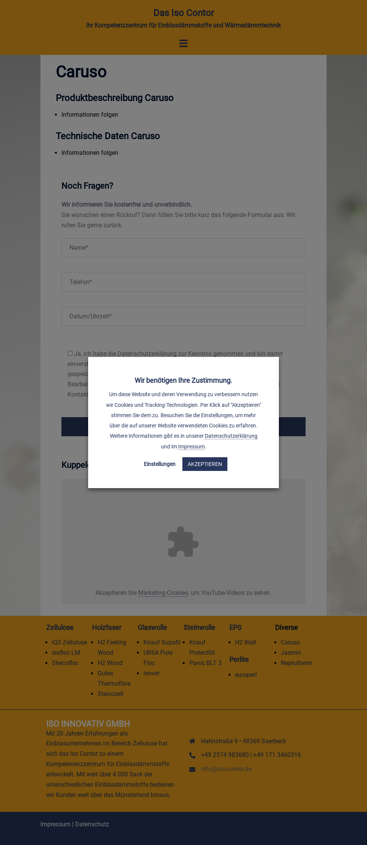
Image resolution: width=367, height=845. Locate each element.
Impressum (191, 446)
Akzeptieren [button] (205, 464)
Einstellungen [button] (159, 464)
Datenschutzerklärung (231, 436)
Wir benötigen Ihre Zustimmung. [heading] (183, 380)
